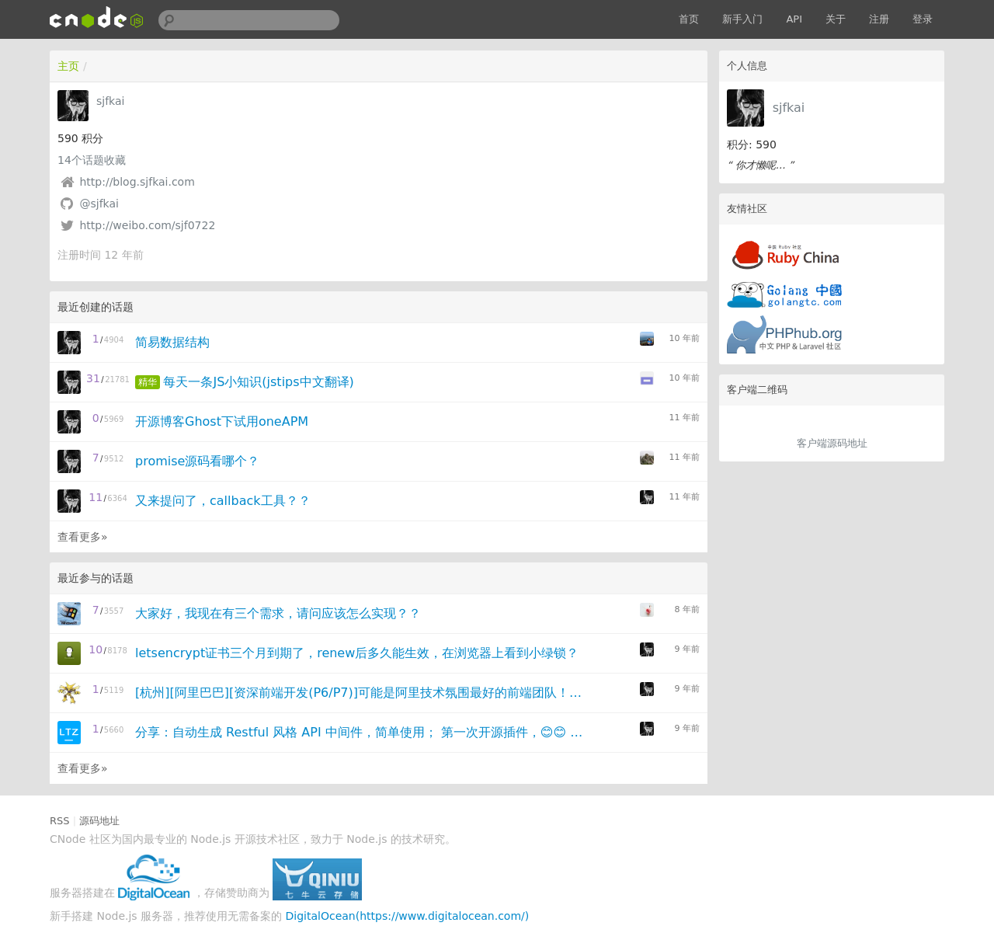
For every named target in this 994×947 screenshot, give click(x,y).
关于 (835, 19)
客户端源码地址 (832, 443)
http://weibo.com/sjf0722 (147, 225)
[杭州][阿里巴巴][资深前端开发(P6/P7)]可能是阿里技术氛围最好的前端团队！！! (360, 692)
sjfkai (789, 107)
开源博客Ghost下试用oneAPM (221, 421)
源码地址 (99, 821)
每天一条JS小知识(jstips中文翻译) (258, 381)
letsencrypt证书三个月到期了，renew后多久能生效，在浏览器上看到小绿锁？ (357, 653)
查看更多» (82, 537)
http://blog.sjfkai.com (136, 182)
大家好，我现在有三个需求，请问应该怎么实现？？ (278, 613)
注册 (879, 19)
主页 (68, 66)
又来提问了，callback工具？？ (223, 500)
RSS (60, 821)
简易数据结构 (172, 342)
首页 (689, 19)
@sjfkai (98, 203)
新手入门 (742, 19)
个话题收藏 (91, 160)
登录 (922, 19)
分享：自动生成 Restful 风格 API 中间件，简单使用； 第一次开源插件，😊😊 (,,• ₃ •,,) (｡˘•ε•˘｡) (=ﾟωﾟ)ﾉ (360, 732)
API (794, 19)
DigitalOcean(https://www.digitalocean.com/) (408, 916)
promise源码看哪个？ (197, 461)
